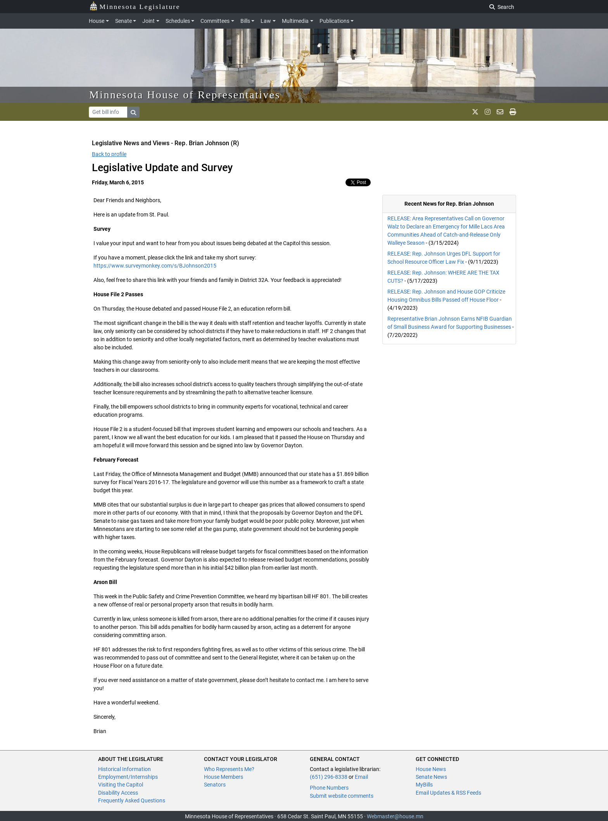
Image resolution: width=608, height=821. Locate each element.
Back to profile (109, 154)
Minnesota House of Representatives (184, 95)
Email (361, 777)
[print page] (512, 112)
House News (431, 769)
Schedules (178, 21)
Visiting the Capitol (120, 784)
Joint (148, 21)
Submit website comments (341, 796)
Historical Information (124, 769)
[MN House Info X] (475, 112)
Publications (334, 21)
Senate (123, 21)
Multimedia (295, 21)
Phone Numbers (329, 788)
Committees (215, 21)
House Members (223, 777)
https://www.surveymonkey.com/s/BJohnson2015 (154, 266)
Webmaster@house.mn (395, 816)
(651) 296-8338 (328, 777)
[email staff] (500, 112)
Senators (215, 784)
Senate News (431, 777)
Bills (245, 21)
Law (266, 21)
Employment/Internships (128, 777)
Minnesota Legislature (134, 6)
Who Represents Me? (229, 769)
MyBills (424, 784)
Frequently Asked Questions (131, 800)
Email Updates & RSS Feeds (448, 793)
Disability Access (118, 793)
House (96, 21)
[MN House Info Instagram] (488, 112)
